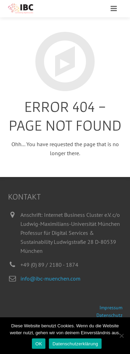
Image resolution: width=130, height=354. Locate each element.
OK (38, 343)
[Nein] (121, 335)
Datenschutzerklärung (75, 343)
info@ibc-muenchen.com (50, 278)
